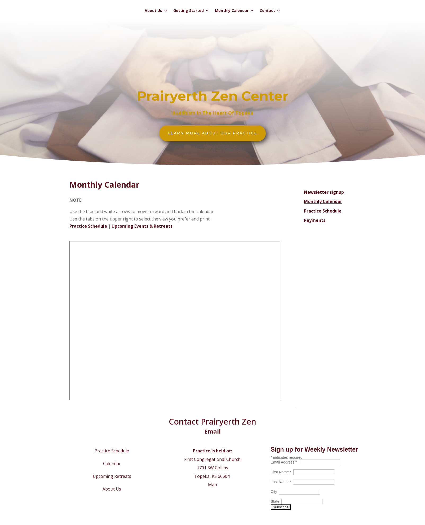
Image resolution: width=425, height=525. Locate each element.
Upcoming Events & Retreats (142, 226)
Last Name (282, 482)
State (276, 501)
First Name (282, 472)
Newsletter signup (324, 192)
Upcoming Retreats (112, 476)
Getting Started (188, 11)
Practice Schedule (88, 226)
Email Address (285, 462)
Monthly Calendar (232, 11)
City (275, 491)
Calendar (112, 463)
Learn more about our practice (212, 133)
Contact (267, 11)
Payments (314, 220)
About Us (153, 11)
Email (212, 431)
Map (212, 485)
